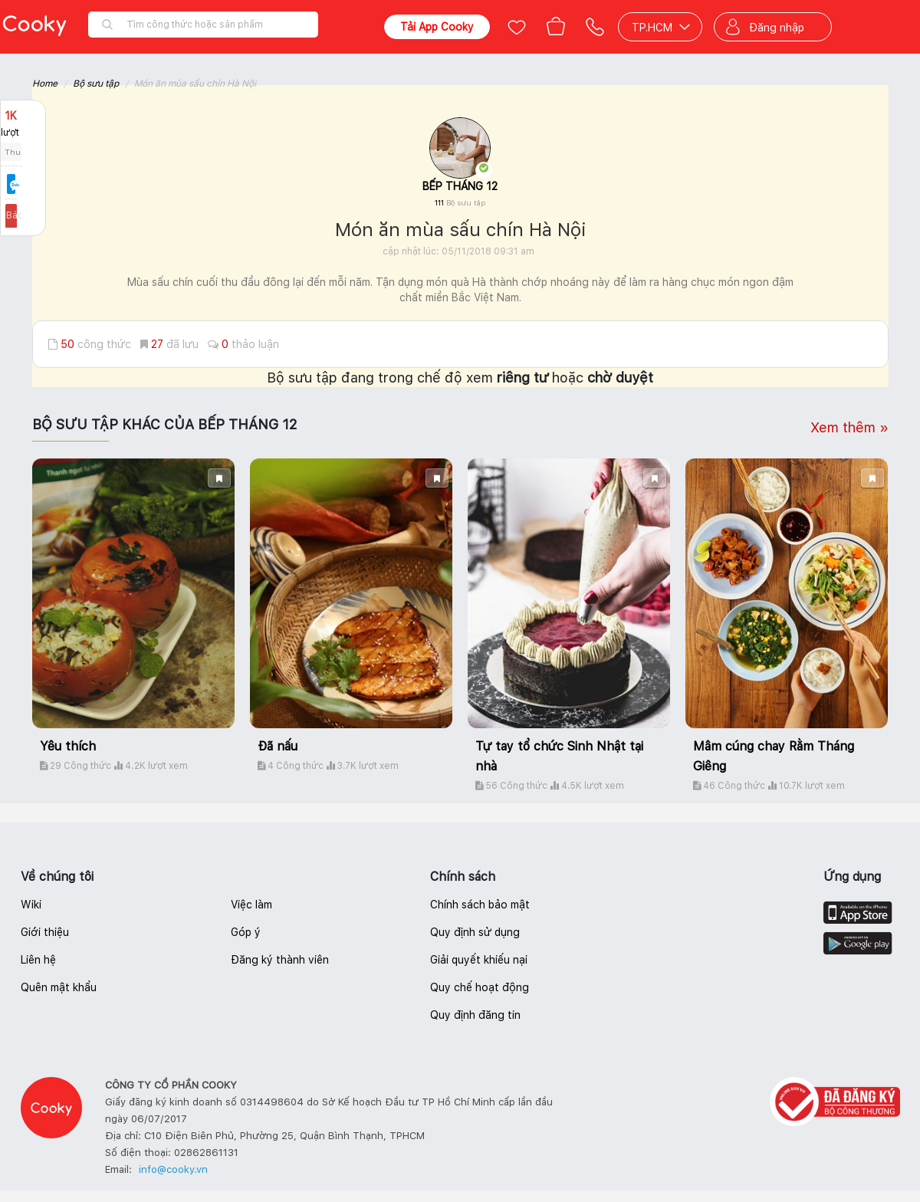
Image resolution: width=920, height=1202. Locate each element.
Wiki (31, 904)
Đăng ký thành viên (280, 960)
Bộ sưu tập (96, 83)
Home (45, 83)
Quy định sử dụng (475, 932)
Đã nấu (277, 746)
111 (460, 202)
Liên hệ (38, 960)
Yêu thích (68, 746)
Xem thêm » (849, 427)
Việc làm (251, 904)
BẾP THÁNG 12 (460, 186)
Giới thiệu (45, 932)
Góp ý (246, 932)
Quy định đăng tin (475, 1015)
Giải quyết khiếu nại (478, 960)
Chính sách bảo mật (480, 904)
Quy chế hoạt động (479, 987)
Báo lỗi (23, 215)
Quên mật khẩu (59, 987)
